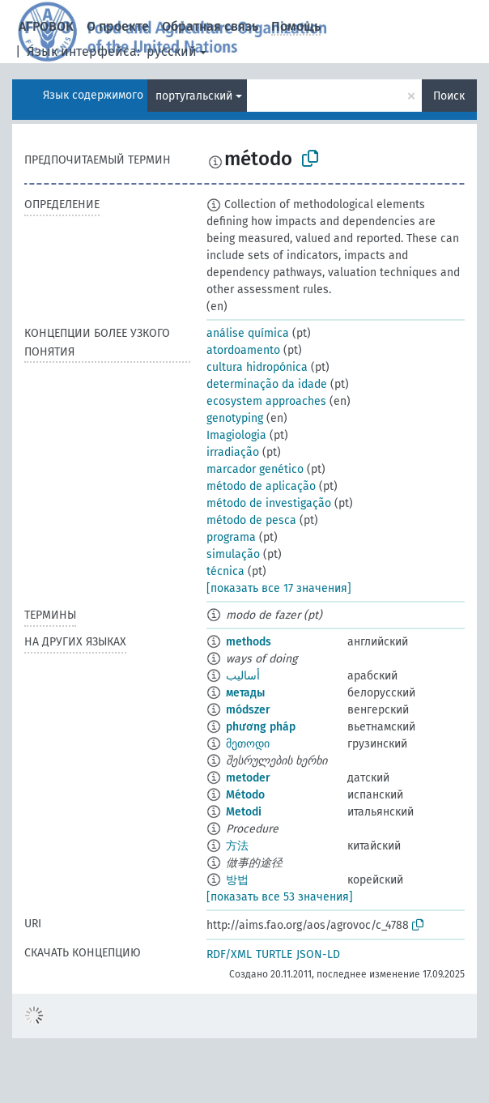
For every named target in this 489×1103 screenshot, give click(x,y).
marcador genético (255, 469)
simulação (233, 554)
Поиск (449, 96)
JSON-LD (318, 954)
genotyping (234, 418)
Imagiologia (236, 435)
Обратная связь (210, 26)
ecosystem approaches (266, 401)
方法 (237, 846)
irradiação (232, 452)
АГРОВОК (46, 26)
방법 (237, 880)
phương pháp (261, 727)
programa (231, 537)
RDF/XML (229, 954)
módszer (248, 710)
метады (245, 693)
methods (248, 642)
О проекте (118, 26)
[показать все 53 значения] (279, 897)
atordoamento (243, 350)
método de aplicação (261, 486)
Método (245, 795)
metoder (248, 778)
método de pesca (251, 520)
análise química (247, 333)
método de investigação (268, 503)
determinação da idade (266, 384)
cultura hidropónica (257, 367)
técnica (225, 571)
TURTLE (274, 954)
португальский (193, 96)
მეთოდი (248, 744)
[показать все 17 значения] (278, 588)
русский (172, 51)
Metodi (244, 812)
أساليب (243, 676)
